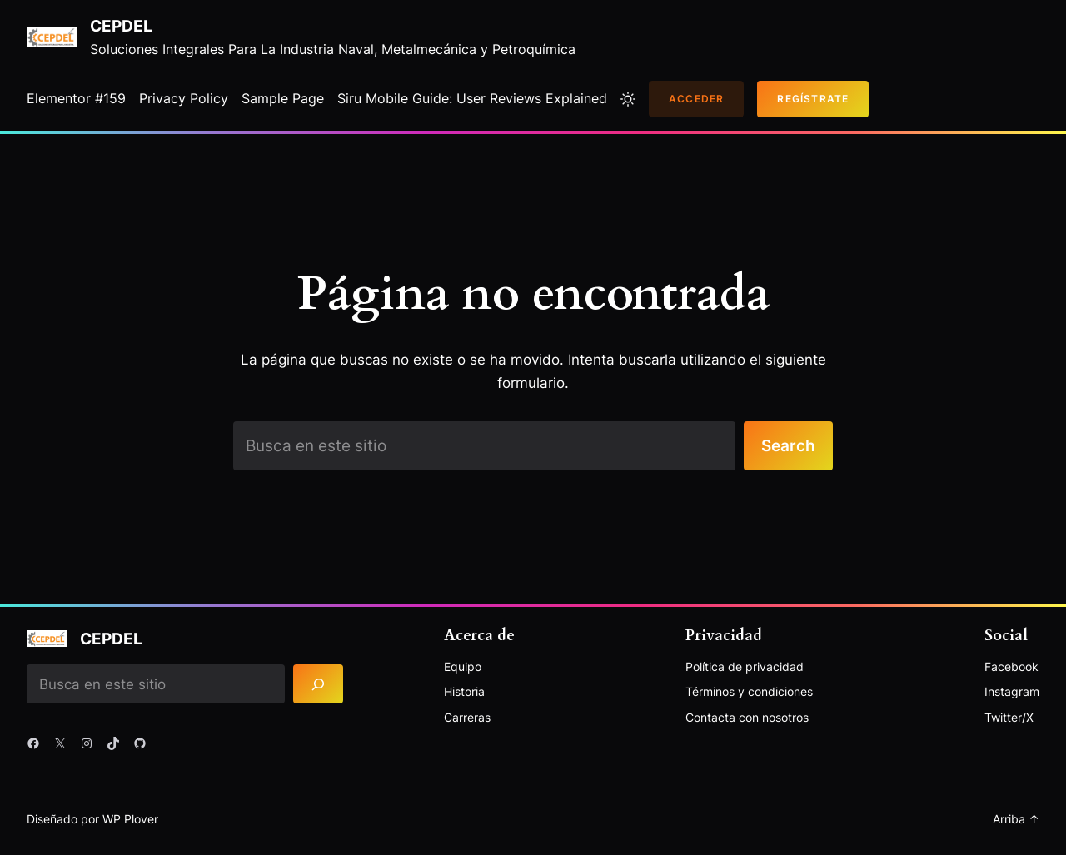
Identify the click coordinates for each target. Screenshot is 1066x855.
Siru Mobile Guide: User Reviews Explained (472, 98)
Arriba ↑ (1016, 819)
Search (788, 445)
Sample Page (283, 98)
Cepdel (121, 26)
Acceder (696, 98)
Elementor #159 (76, 98)
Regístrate (813, 98)
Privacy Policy (183, 98)
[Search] (318, 683)
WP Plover (130, 819)
